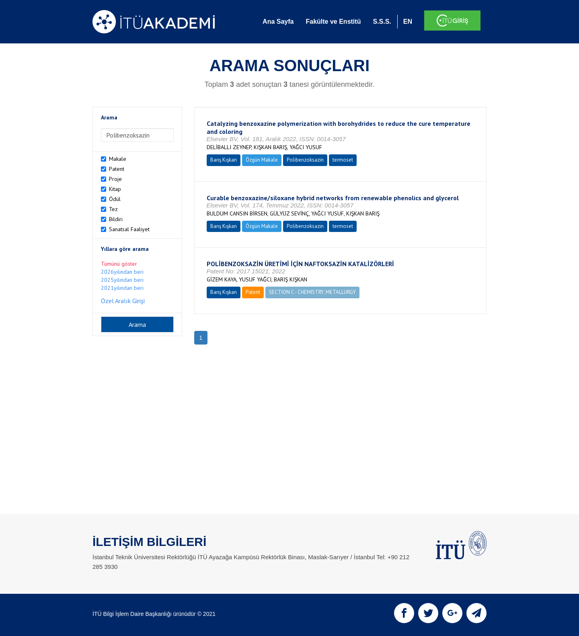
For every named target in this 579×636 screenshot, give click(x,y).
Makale (117, 158)
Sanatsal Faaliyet (129, 229)
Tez (113, 209)
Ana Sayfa (278, 21)
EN (407, 21)
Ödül (115, 199)
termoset (343, 159)
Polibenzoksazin (305, 159)
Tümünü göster (119, 263)
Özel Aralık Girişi (123, 301)
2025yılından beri (122, 279)
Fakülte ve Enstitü (333, 21)
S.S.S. (382, 21)
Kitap (115, 189)
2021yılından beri (122, 287)
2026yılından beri (122, 271)
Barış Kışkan (223, 159)
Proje (115, 179)
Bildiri (116, 219)
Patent (116, 168)
